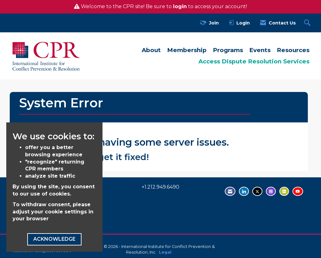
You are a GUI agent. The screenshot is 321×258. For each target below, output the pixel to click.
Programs (228, 50)
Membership (187, 50)
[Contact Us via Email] (230, 191)
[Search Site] (308, 23)
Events (260, 50)
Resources (293, 50)
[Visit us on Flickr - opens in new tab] (284, 191)
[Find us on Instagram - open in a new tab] (271, 191)
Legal (165, 252)
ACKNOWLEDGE (54, 239)
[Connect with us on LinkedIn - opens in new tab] (244, 191)
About (151, 50)
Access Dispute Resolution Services (253, 61)
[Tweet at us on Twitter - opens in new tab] (257, 191)
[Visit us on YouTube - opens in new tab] (297, 191)
